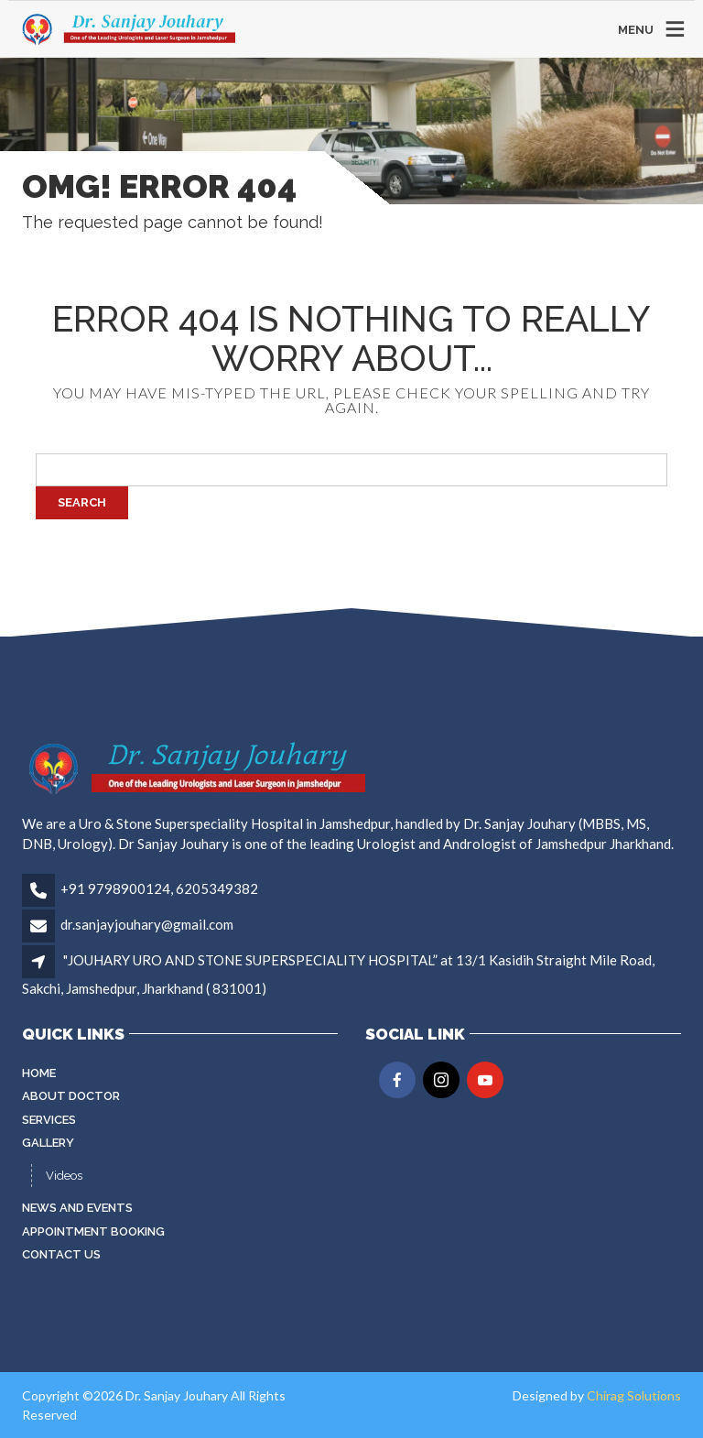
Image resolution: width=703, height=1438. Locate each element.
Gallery (48, 1142)
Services (49, 1120)
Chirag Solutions (634, 1395)
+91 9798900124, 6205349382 (159, 888)
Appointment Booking (93, 1231)
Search (82, 502)
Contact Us (61, 1254)
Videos (64, 1175)
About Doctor (71, 1096)
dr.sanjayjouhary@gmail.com (146, 924)
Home (39, 1073)
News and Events (77, 1208)
